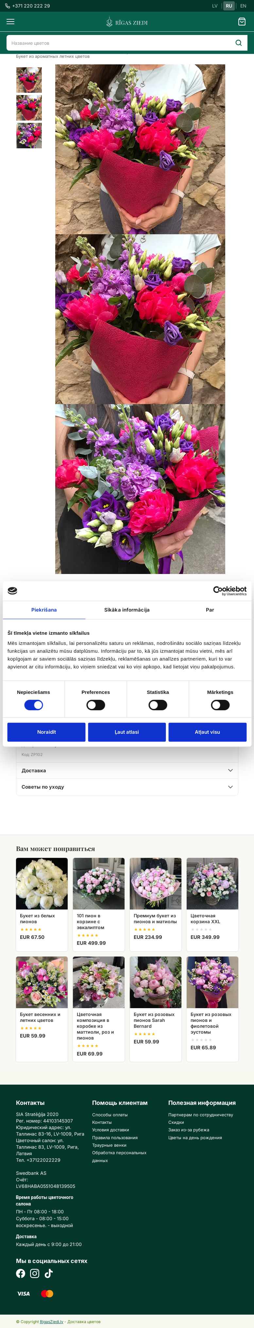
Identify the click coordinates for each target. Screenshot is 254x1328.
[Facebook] (20, 1274)
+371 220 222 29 (27, 5)
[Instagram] (34, 1274)
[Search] (238, 43)
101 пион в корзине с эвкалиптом (90, 921)
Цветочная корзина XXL (205, 918)
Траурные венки (109, 1145)
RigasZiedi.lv (51, 1321)
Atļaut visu (207, 732)
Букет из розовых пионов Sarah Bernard (154, 1020)
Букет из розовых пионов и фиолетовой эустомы (211, 1023)
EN (243, 5)
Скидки (176, 1122)
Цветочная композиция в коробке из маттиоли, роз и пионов (95, 1026)
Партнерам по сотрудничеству (200, 1114)
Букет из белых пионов (37, 918)
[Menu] (10, 21)
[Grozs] (242, 21)
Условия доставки (110, 1129)
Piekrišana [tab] (44, 610)
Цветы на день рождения (195, 1137)
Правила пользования (115, 1137)
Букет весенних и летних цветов (40, 1017)
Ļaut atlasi (127, 732)
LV (215, 5)
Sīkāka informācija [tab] (127, 610)
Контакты (102, 1122)
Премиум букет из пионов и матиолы (155, 918)
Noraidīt (46, 732)
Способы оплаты (110, 1114)
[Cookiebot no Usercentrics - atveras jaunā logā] (217, 591)
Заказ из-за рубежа (188, 1129)
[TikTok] (48, 1274)
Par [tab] (210, 610)
